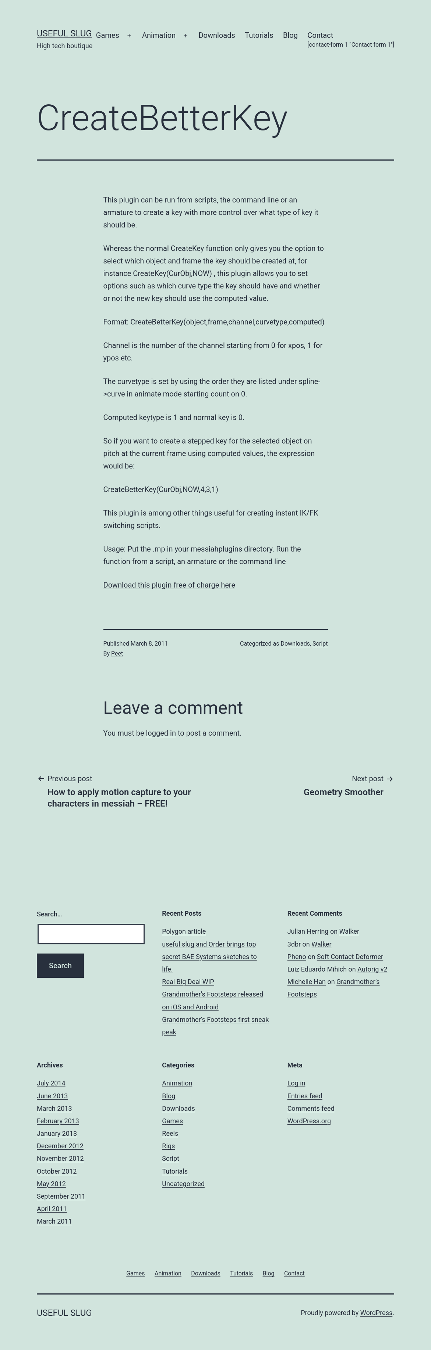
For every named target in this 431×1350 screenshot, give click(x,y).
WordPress (376, 1313)
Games (107, 35)
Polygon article (184, 931)
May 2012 (51, 1184)
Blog (290, 35)
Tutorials (259, 35)
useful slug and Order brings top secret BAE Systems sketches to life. (209, 956)
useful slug (64, 33)
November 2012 (60, 1158)
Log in (296, 1083)
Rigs (168, 1146)
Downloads (216, 35)
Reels (170, 1133)
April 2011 (52, 1209)
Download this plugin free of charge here (169, 585)
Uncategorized (183, 1184)
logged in (161, 733)
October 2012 (57, 1171)
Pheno (296, 957)
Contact (350, 40)
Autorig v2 (372, 969)
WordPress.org (309, 1121)
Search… (49, 914)
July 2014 (51, 1083)
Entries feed (304, 1096)
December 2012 (60, 1146)
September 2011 (61, 1196)
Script (320, 643)
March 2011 (54, 1221)
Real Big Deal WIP (188, 981)
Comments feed (311, 1108)
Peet (117, 653)
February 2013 (58, 1121)
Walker (349, 931)
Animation (159, 35)
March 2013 (54, 1108)
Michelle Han (306, 981)
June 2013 (52, 1096)
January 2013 (57, 1133)
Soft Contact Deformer (350, 957)
